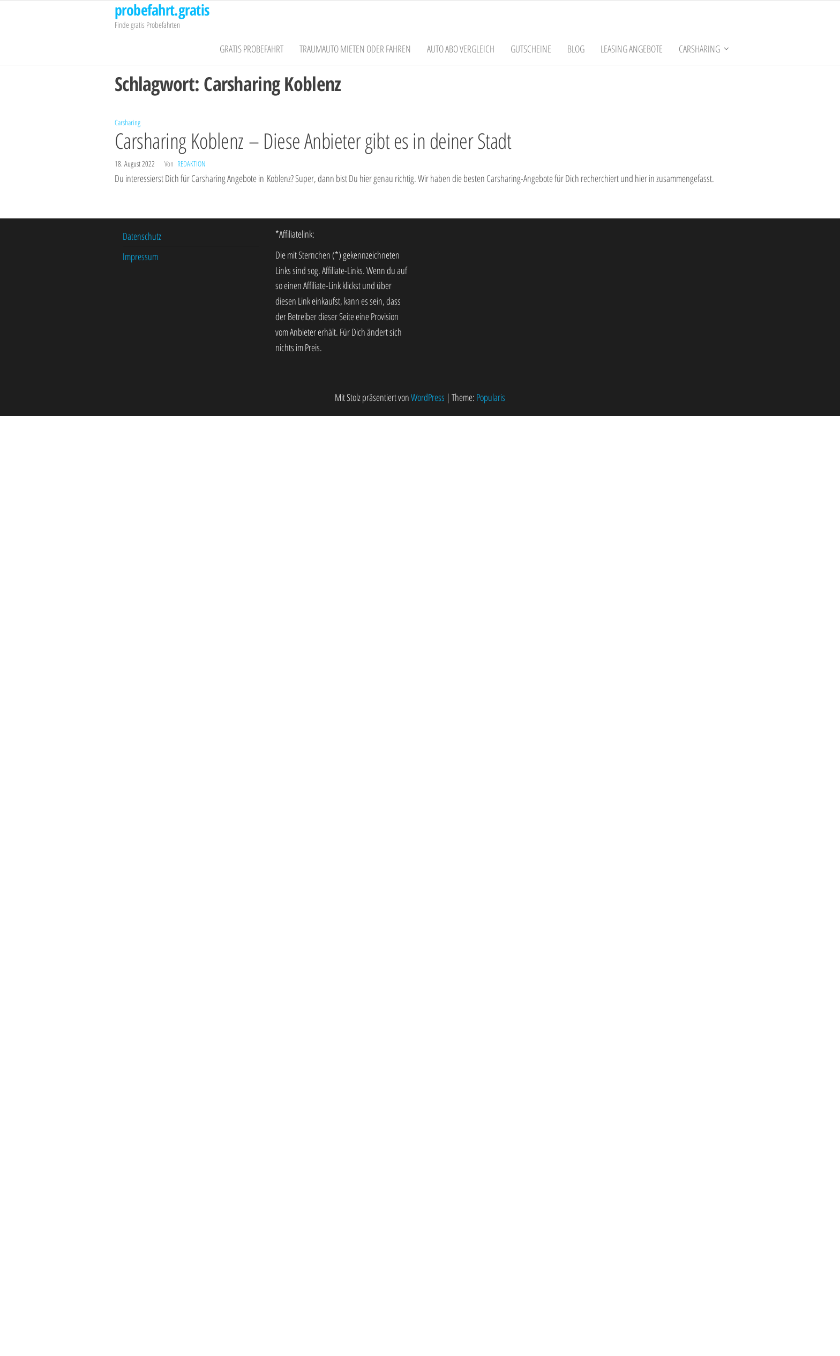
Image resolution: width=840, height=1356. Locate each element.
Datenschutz (142, 236)
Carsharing (699, 48)
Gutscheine (531, 48)
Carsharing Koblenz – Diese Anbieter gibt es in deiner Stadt (313, 140)
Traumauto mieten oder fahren (355, 48)
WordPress (428, 397)
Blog (575, 48)
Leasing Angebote (632, 48)
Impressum (140, 256)
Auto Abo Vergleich (460, 48)
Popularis (490, 397)
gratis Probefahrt (251, 48)
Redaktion (191, 163)
